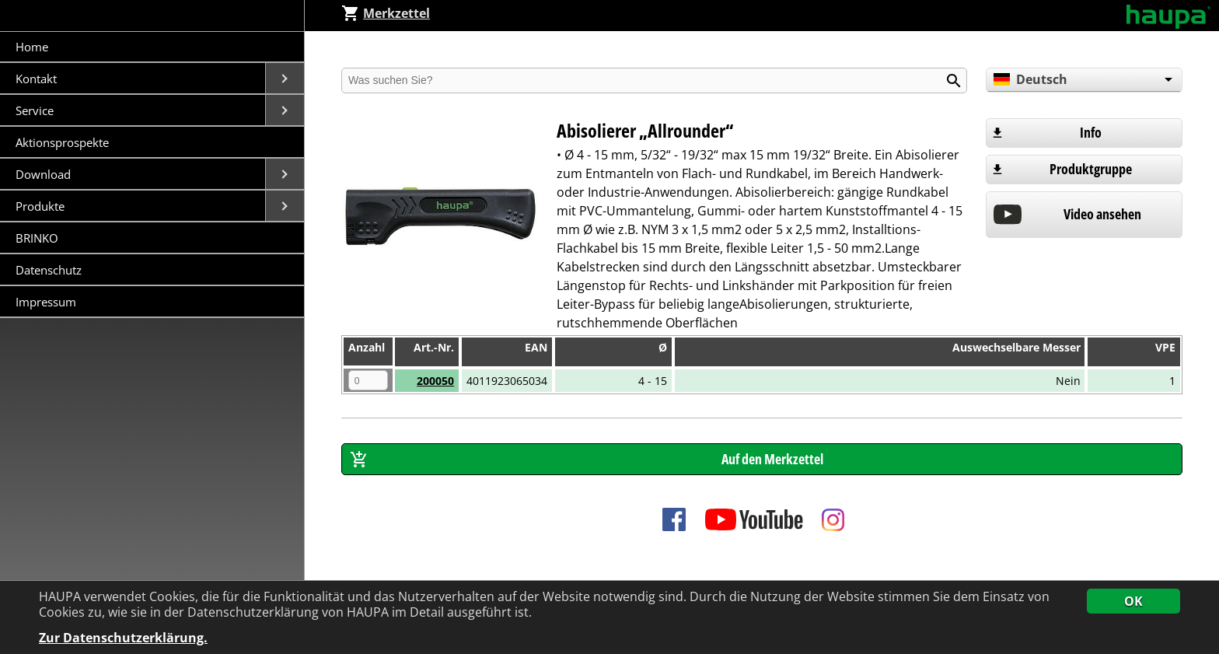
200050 (435, 380)
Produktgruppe (1091, 168)
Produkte (42, 206)
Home (32, 46)
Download (45, 174)
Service (36, 110)
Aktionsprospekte (62, 142)
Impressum (46, 302)
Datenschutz (49, 270)
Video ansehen (1102, 214)
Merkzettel (385, 13)
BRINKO (37, 238)
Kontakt (38, 78)
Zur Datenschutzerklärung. (123, 638)
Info (1091, 132)
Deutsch (1030, 79)
